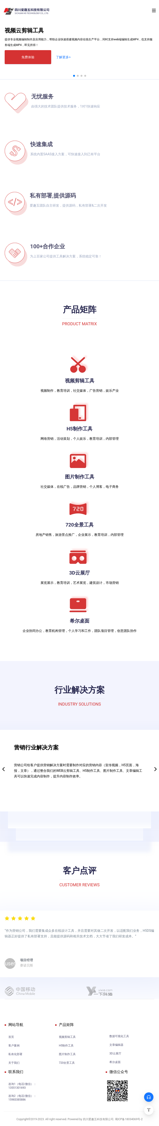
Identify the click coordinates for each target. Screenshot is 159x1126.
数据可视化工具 (119, 1036)
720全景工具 (67, 1062)
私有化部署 (15, 1054)
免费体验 (27, 57)
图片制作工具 (67, 1054)
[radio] (7, 918)
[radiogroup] (20, 918)
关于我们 (14, 1062)
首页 (11, 1037)
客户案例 (14, 1045)
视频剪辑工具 (67, 1037)
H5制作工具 (66, 1045)
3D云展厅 (115, 1053)
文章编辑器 (116, 1044)
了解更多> (63, 57)
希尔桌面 (115, 1062)
